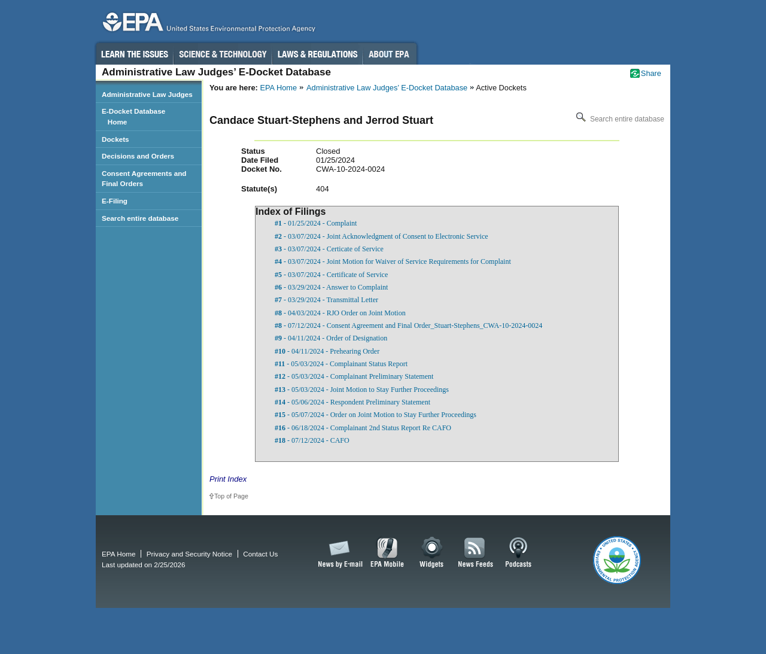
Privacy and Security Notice (189, 554)
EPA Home (278, 87)
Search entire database (619, 119)
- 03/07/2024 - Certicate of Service (329, 249)
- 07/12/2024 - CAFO (312, 440)
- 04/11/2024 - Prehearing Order (327, 351)
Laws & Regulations (317, 53)
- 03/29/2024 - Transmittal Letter (326, 300)
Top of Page (231, 496)
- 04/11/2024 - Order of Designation (331, 338)
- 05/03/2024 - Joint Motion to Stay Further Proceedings (362, 389)
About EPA (390, 53)
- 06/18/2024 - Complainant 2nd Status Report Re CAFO (363, 428)
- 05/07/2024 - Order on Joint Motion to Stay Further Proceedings (375, 414)
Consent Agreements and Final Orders (144, 178)
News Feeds (476, 553)
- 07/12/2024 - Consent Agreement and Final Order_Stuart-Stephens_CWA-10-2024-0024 (408, 325)
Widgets (432, 553)
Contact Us (260, 554)
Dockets (115, 139)
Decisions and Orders (138, 156)
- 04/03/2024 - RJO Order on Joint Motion (340, 313)
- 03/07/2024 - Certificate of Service (331, 274)
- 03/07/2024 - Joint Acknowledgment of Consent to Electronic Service (381, 236)
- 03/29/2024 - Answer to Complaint (331, 287)
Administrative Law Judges (147, 94)
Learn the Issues (134, 53)
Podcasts (518, 553)
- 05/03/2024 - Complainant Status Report (341, 364)
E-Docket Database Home (133, 116)
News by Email (338, 553)
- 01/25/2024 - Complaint (316, 223)
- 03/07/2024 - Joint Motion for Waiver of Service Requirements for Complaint (393, 261)
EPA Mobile (387, 553)
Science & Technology (223, 53)
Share (651, 73)
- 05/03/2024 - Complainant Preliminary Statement (354, 376)
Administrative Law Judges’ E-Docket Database (386, 87)
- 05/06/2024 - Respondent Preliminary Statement (352, 402)
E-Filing (114, 201)
